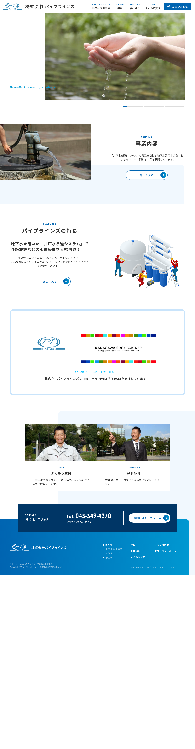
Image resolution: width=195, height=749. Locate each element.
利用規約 (44, 572)
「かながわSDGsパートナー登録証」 (97, 377)
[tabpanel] (115, 56)
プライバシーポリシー (28, 572)
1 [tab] (125, 106)
